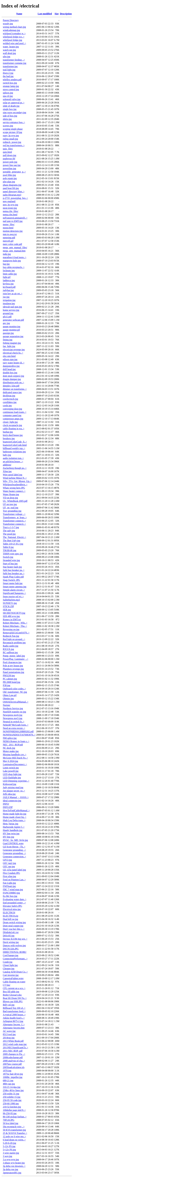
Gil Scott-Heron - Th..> (14, 846)
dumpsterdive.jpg (11, 366)
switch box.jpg (10, 83)
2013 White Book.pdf (13, 1041)
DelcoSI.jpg (8, 935)
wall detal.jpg (9, 53)
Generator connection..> (14, 856)
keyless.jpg (8, 283)
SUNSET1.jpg (10, 603)
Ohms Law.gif (9, 695)
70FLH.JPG (8, 1120)
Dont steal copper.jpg (13, 925)
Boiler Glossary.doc (12, 995)
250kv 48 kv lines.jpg (13, 1090)
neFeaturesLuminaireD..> (15, 218)
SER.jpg (7, 609)
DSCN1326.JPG (11, 948)
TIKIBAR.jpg (9, 550)
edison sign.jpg (10, 359)
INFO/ (6, 804)
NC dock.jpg (9, 748)
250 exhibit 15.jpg (11, 1097)
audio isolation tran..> (13, 458)
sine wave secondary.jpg (14, 112)
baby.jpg (7, 455)
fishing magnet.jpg (12, 343)
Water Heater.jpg (11, 494)
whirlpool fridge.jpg (12, 40)
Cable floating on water (14, 981)
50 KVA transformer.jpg (14, 1130)
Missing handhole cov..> (14, 754)
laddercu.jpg (9, 280)
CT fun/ (6, 985)
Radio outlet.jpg (10, 646)
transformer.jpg (10, 66)
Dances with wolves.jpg (14, 945)
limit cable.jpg (10, 274)
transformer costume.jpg (14, 63)
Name (19, 13)
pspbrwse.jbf (9, 158)
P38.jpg (6, 685)
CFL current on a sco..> (14, 988)
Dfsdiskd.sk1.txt (11, 932)
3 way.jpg (7, 1156)
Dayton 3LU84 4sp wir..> (15, 939)
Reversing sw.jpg (11, 629)
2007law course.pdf (12, 1064)
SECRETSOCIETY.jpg (14, 613)
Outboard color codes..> (14, 688)
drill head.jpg (9, 369)
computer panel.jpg (12, 415)
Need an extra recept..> (14, 728)
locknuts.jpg (9, 270)
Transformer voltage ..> (14, 514)
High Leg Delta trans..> (14, 820)
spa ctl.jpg (8, 96)
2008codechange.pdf (13, 1057)
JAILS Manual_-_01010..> (16, 797)
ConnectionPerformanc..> (15, 958)
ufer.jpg (6, 56)
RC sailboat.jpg (10, 652)
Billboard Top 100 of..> (14, 1008)
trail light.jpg (9, 69)
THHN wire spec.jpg (13, 553)
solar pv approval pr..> (14, 102)
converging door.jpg (12, 409)
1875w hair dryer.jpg (13, 1074)
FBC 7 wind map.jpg (13, 889)
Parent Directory (11, 20)
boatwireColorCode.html (15, 445)
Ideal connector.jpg (12, 800)
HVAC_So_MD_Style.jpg (15, 840)
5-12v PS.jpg (9, 1146)
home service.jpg (11, 310)
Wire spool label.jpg (12, 474)
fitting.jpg (7, 339)
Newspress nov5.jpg (12, 718)
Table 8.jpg (8, 547)
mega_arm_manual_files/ (15, 247)
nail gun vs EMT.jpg (12, 221)
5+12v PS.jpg (9, 1149)
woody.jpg (8, 23)
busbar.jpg (8, 432)
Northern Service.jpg (13, 708)
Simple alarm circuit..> (14, 590)
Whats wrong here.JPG (14, 488)
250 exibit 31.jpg (11, 1093)
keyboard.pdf (9, 287)
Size (57, 13)
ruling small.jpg (10, 139)
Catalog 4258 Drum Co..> (15, 972)
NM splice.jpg (10, 738)
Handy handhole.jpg (12, 830)
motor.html (8, 227)
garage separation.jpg (13, 336)
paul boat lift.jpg (11, 188)
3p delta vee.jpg (10, 1169)
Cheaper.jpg (8, 968)
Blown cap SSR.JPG (13, 1001)
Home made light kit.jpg (14, 813)
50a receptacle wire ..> (14, 1126)
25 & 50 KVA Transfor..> (15, 1133)
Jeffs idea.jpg (9, 794)
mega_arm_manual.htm (14, 250)
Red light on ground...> (14, 639)
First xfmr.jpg (9, 876)
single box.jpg (9, 109)
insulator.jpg (9, 303)
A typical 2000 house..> (14, 1014)
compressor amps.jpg (13, 418)
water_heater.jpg (11, 46)
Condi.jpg (7, 962)
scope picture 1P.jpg (12, 132)
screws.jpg (8, 125)
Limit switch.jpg (11, 767)
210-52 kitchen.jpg (12, 1107)
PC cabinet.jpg (10, 678)
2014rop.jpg (9, 1037)
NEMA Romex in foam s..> (16, 741)
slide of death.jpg (11, 106)
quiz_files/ (8, 148)
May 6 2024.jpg (10, 761)
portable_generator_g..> (14, 171)
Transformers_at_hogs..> (15, 517)
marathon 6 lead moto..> (14, 257)
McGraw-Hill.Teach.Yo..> (15, 758)
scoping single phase (13, 129)
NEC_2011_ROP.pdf (13, 744)
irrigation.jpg (9, 300)
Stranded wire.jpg (11, 560)
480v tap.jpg (9, 1083)
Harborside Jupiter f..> (14, 827)
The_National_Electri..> (14, 537)
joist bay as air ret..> (12, 293)
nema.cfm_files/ (10, 211)
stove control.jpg (11, 89)
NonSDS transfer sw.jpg (14, 711)
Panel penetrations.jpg (13, 672)
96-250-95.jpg (9, 1113)
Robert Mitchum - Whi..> (15, 623)
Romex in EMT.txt (12, 619)
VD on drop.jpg (10, 497)
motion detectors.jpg (13, 231)
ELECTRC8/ (9, 912)
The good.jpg (9, 534)
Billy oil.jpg (8, 1004)
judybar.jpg (8, 290)
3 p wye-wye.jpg (11, 1159)
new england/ (9, 201)
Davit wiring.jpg (11, 942)
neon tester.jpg (10, 208)
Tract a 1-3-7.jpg (11, 527)
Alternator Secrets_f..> (14, 1024)
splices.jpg (8, 92)
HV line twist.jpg (11, 833)
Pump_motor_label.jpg (14, 655)
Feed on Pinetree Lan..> (14, 879)
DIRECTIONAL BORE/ (14, 952)
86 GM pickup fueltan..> (15, 1116)
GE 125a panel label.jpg (14, 869)
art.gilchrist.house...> (13, 461)
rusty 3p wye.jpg (11, 135)
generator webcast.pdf (13, 320)
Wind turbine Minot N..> (15, 478)
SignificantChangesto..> (14, 593)
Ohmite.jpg (8, 698)
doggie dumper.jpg (12, 379)
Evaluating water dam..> (14, 899)
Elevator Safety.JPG (12, 906)
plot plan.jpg (9, 181)
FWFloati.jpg (9, 886)
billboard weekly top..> (14, 448)
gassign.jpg (8, 333)
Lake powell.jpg (10, 771)
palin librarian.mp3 (12, 195)
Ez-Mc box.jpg (10, 896)
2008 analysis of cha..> (14, 1060)
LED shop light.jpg (12, 774)
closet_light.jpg (10, 422)
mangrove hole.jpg (12, 260)
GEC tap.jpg (9, 866)
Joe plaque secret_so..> (14, 790)
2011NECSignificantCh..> (15, 1047)
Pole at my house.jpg (13, 665)
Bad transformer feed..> (14, 1011)
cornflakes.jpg (9, 402)
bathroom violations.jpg (14, 451)
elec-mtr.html (9, 356)
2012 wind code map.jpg (14, 1044)
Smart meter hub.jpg (12, 583)
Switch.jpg (8, 557)
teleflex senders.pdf (12, 79)
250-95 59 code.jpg (12, 1100)
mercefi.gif (8, 241)
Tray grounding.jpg (12, 511)
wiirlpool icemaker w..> (14, 33)
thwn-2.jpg (8, 73)
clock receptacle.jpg (12, 425)
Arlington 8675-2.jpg (13, 1021)
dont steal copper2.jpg (13, 376)
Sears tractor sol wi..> (13, 596)
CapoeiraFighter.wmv (13, 978)
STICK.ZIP (8, 606)
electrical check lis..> (13, 353)
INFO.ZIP (8, 807)
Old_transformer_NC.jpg (15, 692)
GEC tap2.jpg (9, 863)
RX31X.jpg (8, 649)
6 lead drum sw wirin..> (14, 1139)
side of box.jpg (10, 115)
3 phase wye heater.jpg (14, 1162)
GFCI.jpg (7, 860)
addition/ (7, 464)
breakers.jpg (9, 438)
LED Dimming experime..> (16, 781)
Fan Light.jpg (9, 883)
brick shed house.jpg (13, 435)
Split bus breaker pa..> (14, 570)
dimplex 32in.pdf (11, 385)
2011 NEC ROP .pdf (12, 1051)
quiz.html (7, 152)
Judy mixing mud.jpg (13, 787)
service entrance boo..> (14, 122)
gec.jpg (6, 323)
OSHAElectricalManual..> (15, 702)
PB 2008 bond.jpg (11, 682)
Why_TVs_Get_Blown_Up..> (17, 481)
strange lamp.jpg (11, 86)
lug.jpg (6, 264)
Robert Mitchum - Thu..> (15, 626)
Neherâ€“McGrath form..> (15, 725)
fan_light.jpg (9, 346)
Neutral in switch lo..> (13, 721)
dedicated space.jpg (12, 392)
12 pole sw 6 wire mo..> (14, 1136)
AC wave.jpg (9, 1031)
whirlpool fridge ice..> (13, 36)
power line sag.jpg (11, 165)
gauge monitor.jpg (11, 326)
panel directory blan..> (14, 191)
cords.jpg (7, 405)
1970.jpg (7, 1070)
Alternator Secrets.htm (14, 1027)
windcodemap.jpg (11, 30)
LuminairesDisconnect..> (15, 764)
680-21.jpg (8, 1080)
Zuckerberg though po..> (15, 468)
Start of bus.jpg (10, 563)
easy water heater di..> (14, 362)
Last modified (45, 13)
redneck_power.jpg (12, 142)
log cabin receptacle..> (14, 267)
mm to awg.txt (10, 234)
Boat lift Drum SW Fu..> (15, 998)
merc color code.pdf (12, 244)
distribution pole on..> (13, 382)
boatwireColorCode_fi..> (15, 441)
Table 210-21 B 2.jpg (13, 544)
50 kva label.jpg (10, 1123)
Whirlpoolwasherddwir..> (15, 484)
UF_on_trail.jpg (10, 507)
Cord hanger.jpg (10, 955)
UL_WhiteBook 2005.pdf (15, 501)
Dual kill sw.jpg (10, 919)
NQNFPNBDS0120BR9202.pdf (18, 731)
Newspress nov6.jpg (12, 715)
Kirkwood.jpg (9, 784)
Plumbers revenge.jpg (13, 669)
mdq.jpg (7, 254)
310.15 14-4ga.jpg (11, 1087)
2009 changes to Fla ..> (14, 1054)
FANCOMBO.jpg (11, 893)
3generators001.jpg (12, 1172)
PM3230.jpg (9, 675)
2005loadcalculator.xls (13, 1067)
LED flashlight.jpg (12, 777)
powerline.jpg (9, 168)
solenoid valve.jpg (11, 99)
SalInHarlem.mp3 (11, 599)
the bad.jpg (8, 76)
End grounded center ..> (14, 902)
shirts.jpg (7, 119)
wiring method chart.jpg (14, 27)
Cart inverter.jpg (11, 975)
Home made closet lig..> (14, 817)
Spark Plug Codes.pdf (13, 576)
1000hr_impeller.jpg (12, 1077)
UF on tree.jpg (10, 504)
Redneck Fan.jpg (11, 636)
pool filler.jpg (9, 175)
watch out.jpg (9, 50)
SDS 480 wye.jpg (11, 616)
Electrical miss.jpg (12, 909)
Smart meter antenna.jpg (14, 586)
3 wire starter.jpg (11, 1153)
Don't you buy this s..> (14, 929)
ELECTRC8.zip (10, 916)
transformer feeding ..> (14, 60)
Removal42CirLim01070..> (16, 632)
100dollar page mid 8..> (14, 1110)
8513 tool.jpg (9, 1034)
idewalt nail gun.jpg (12, 306)
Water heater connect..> (14, 491)
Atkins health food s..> (14, 1018)
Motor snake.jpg (11, 751)
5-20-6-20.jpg (9, 1143)
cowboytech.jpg (10, 399)
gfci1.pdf (7, 316)
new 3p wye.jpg (10, 204)
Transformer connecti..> (14, 520)
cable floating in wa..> (13, 428)
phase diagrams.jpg (12, 185)
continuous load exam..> (14, 412)
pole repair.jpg (10, 178)
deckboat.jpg (9, 395)
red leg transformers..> (14, 145)
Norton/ (6, 705)
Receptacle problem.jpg (14, 642)
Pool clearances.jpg (12, 662)
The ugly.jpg (9, 530)
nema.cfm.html (10, 214)
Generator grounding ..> (14, 850)
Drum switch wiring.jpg (14, 922)
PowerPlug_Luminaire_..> (15, 659)
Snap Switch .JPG (11, 580)
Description (66, 13)
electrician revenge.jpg (14, 349)
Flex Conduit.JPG (11, 873)
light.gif (6, 277)
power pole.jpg (10, 162)
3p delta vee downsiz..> (14, 1166)
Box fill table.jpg (11, 991)
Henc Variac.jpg (10, 823)
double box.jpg (10, 372)
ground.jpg (8, 313)
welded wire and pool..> (14, 43)
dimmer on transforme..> (15, 389)
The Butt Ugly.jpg (11, 540)
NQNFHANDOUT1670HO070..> (19, 734)
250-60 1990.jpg (11, 1103)
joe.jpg (6, 297)
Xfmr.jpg (7, 471)
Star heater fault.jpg (12, 567)
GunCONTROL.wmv (13, 843)
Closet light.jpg (10, 965)
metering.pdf (9, 237)
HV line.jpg (8, 837)
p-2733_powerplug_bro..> (15, 198)
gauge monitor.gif (11, 329)
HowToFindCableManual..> (16, 810)
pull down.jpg (9, 155)
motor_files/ (9, 224)
